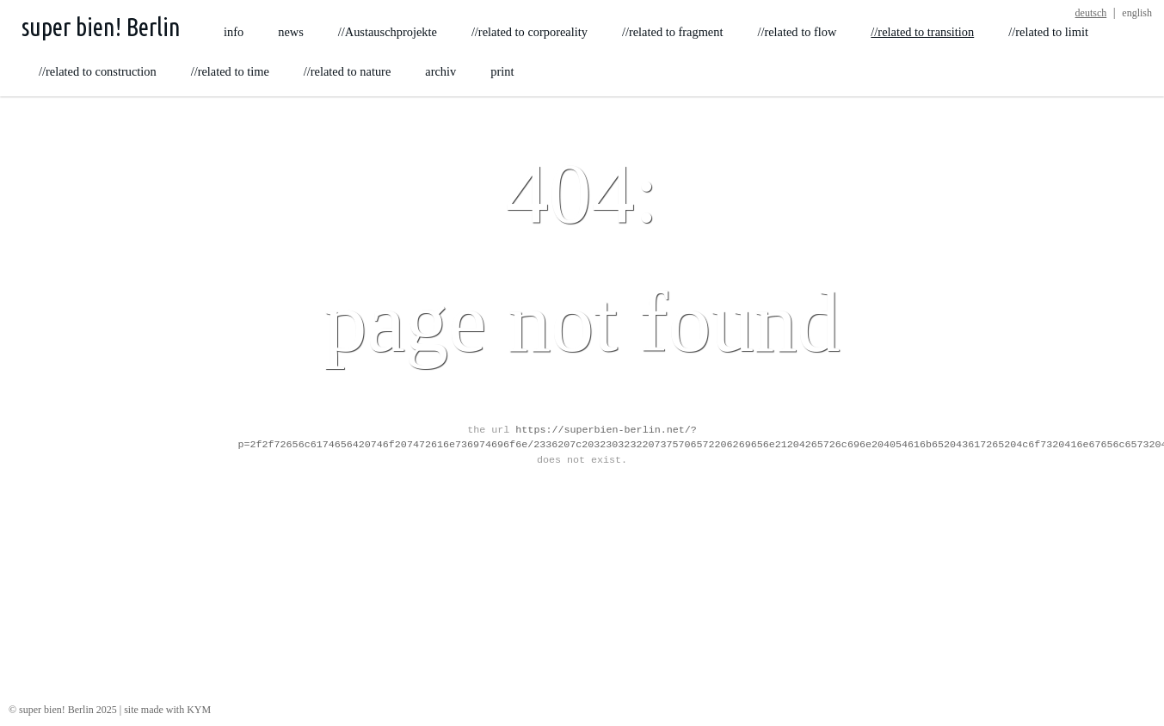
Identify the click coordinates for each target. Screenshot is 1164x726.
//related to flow (796, 32)
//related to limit (1048, 32)
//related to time (230, 71)
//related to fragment (672, 32)
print (502, 71)
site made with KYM (167, 710)
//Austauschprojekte (387, 32)
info (233, 32)
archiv (440, 71)
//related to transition (922, 32)
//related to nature (347, 71)
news (291, 32)
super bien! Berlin (101, 26)
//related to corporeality (529, 32)
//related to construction (98, 71)
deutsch (1091, 13)
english (1137, 13)
